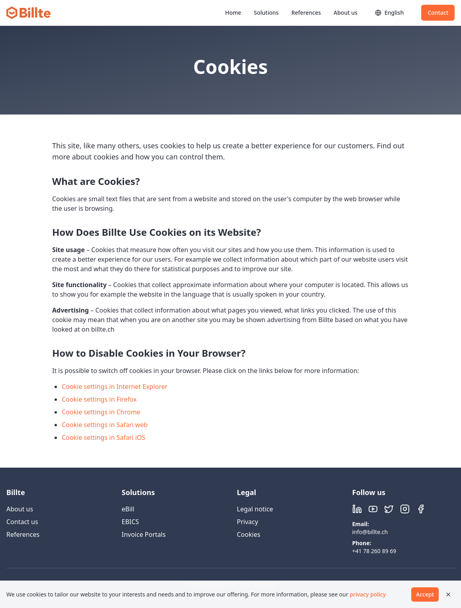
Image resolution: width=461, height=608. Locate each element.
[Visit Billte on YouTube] (373, 509)
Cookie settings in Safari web (105, 424)
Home (233, 12)
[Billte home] (28, 12)
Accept (425, 594)
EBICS (130, 521)
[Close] (448, 594)
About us (345, 12)
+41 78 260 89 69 (374, 551)
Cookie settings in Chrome (101, 412)
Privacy (247, 521)
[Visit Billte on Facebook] (421, 509)
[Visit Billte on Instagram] (405, 509)
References (306, 12)
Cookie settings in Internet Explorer (115, 386)
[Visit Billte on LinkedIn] (357, 509)
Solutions (266, 12)
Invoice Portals (144, 534)
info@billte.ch (370, 532)
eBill (128, 509)
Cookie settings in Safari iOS (103, 437)
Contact (438, 12)
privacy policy (368, 594)
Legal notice (255, 509)
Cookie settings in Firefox (99, 399)
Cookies (248, 534)
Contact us (22, 521)
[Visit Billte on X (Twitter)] (389, 509)
